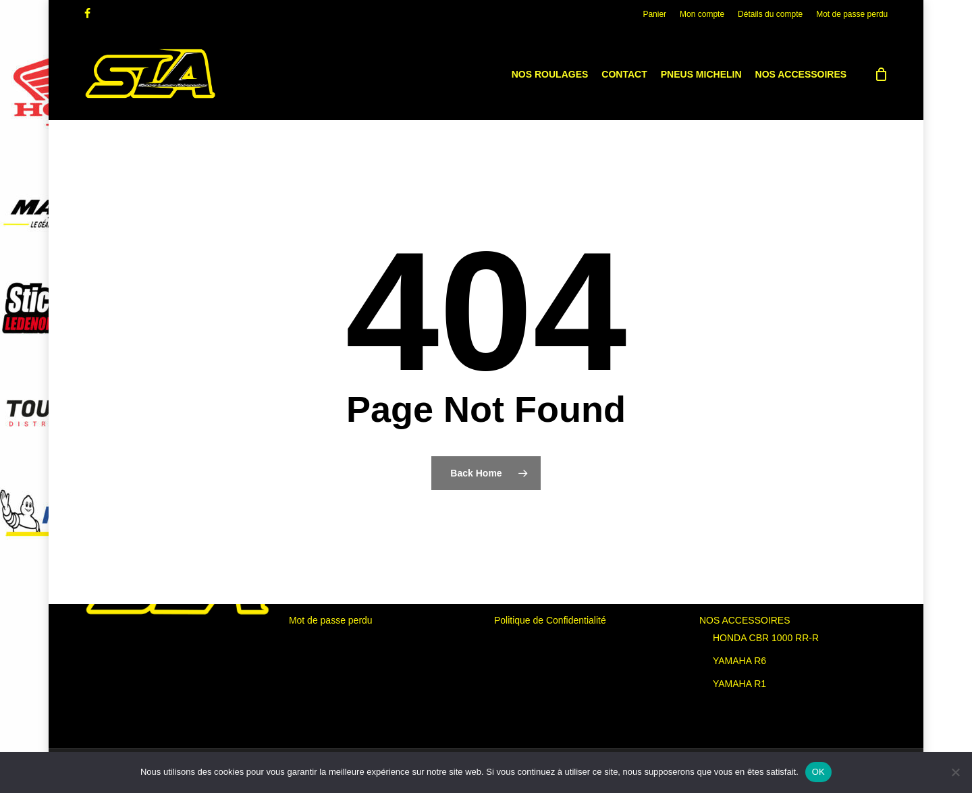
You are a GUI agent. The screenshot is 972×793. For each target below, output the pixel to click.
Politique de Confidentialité (550, 620)
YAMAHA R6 (739, 660)
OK (818, 772)
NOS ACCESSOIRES (744, 620)
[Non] (955, 772)
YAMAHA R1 (739, 683)
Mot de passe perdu (331, 620)
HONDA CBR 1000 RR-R (766, 637)
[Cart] (880, 74)
